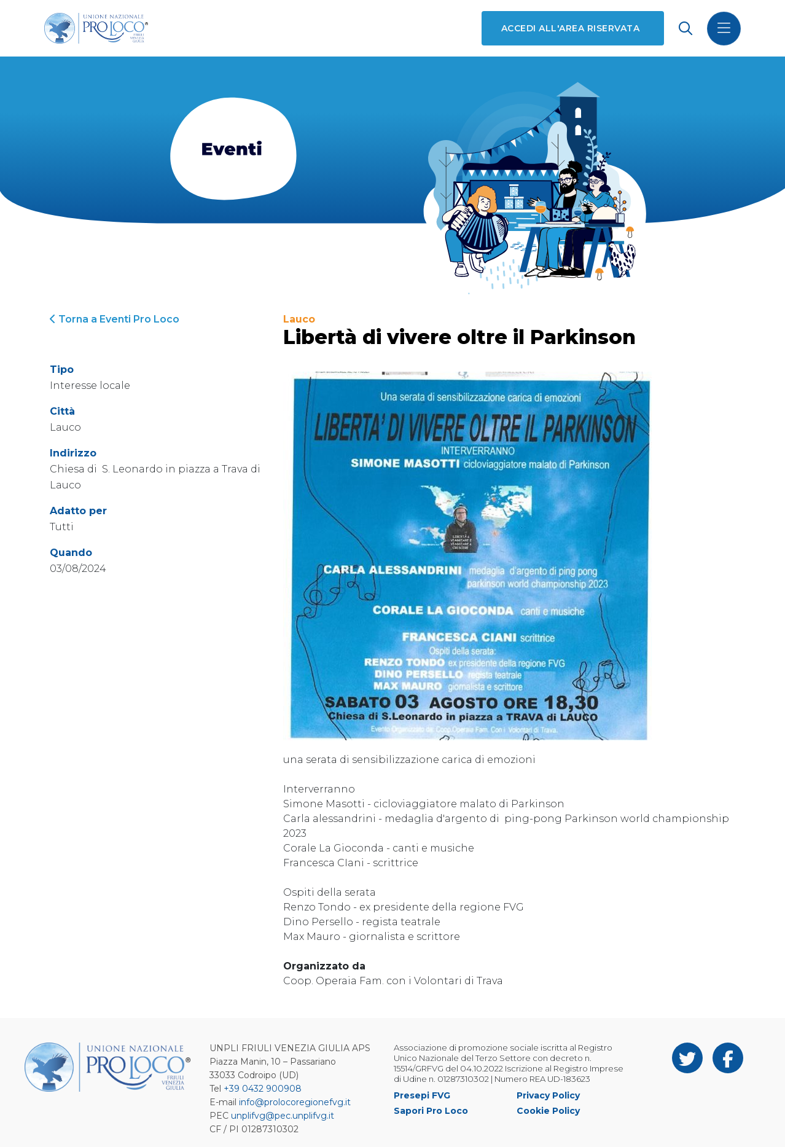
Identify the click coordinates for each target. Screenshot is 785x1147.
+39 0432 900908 (263, 1088)
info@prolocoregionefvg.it (295, 1102)
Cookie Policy (548, 1110)
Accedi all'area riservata (570, 28)
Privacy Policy (548, 1095)
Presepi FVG (422, 1095)
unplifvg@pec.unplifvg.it (282, 1115)
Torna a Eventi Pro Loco (114, 319)
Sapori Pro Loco (431, 1110)
